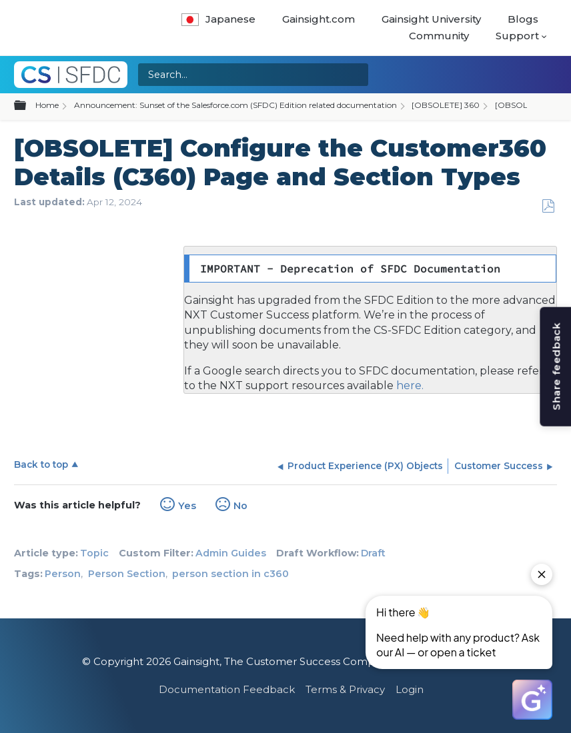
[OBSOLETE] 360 (446, 105)
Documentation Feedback (227, 689)
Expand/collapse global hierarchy (28, 106)
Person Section (126, 574)
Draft (373, 553)
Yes (187, 506)
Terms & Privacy (345, 689)
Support (517, 35)
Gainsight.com (318, 19)
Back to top (41, 464)
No (240, 506)
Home (47, 105)
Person (63, 574)
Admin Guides (230, 553)
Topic (94, 553)
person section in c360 (230, 574)
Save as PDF (548, 206)
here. (409, 385)
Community (439, 35)
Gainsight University (431, 19)
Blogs (523, 19)
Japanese (218, 19)
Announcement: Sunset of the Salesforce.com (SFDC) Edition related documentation (235, 105)
